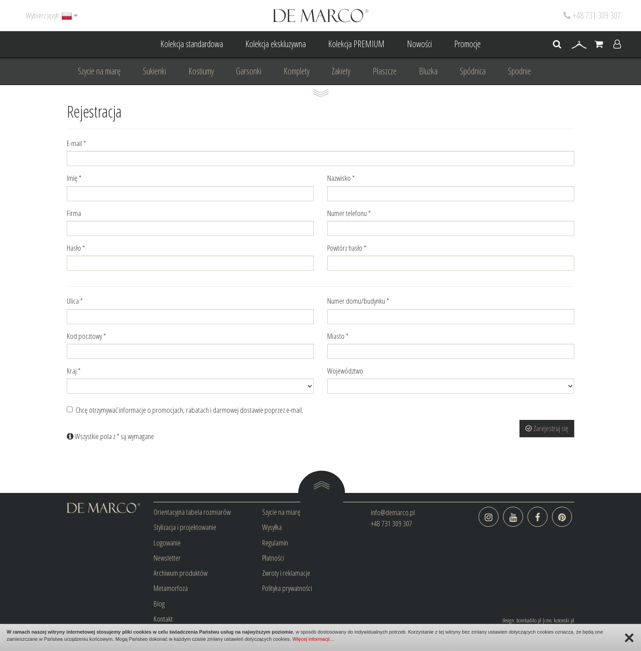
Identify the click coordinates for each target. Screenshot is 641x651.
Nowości (419, 44)
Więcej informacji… (313, 639)
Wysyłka (272, 527)
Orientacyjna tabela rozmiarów (192, 512)
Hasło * (76, 248)
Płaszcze (385, 71)
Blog (159, 603)
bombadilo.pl (528, 620)
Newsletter (167, 558)
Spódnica (473, 71)
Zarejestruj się (546, 428)
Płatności (273, 558)
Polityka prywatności (287, 588)
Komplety (296, 71)
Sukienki (154, 71)
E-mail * (76, 143)
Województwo (345, 371)
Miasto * (338, 336)
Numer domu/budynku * (358, 301)
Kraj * (74, 371)
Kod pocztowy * (86, 336)
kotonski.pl (564, 620)
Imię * (74, 178)
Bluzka (428, 71)
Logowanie (167, 542)
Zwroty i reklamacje (286, 573)
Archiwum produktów (180, 573)
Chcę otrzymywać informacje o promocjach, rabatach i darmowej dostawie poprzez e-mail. (185, 410)
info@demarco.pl (393, 512)
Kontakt (163, 619)
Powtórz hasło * (346, 248)
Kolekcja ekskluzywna (275, 44)
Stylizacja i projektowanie (185, 527)
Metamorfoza (171, 588)
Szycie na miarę (99, 71)
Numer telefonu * (349, 213)
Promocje (467, 44)
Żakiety (341, 71)
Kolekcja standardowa (191, 44)
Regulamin (275, 542)
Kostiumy (201, 71)
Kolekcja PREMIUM (356, 44)
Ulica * (75, 301)
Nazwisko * (341, 178)
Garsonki (248, 71)
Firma (74, 213)
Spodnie (519, 71)
